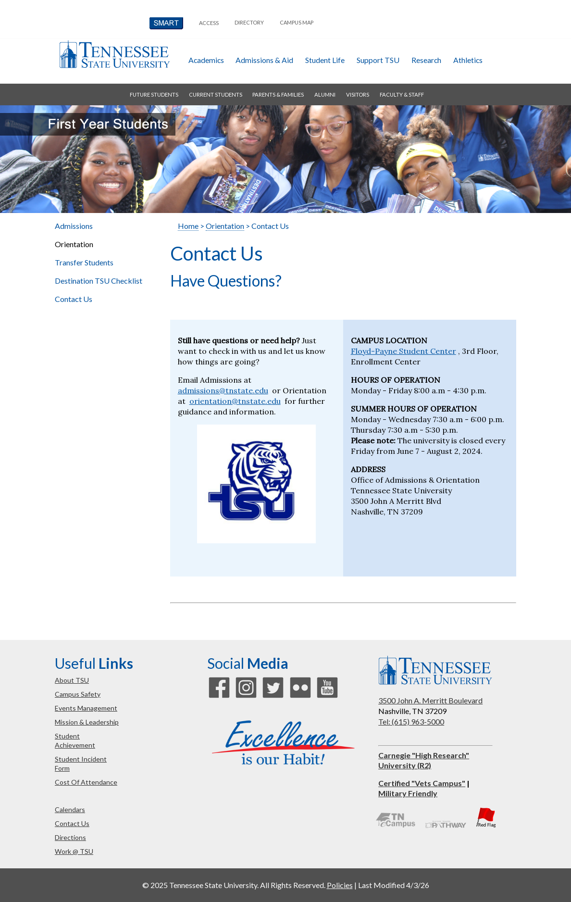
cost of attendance (86, 782)
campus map (296, 22)
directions (70, 837)
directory (249, 22)
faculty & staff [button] (402, 94)
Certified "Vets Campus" (421, 783)
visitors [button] (357, 94)
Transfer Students (84, 262)
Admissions (74, 225)
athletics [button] (468, 59)
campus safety (77, 694)
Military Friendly (407, 793)
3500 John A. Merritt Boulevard (430, 700)
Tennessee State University (114, 54)
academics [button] (206, 59)
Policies (340, 884)
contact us (72, 823)
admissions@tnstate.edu (223, 390)
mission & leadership (87, 722)
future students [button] (154, 94)
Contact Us (73, 298)
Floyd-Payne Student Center (403, 351)
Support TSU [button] (378, 59)
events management (86, 708)
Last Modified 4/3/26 (393, 884)
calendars (70, 809)
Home (188, 225)
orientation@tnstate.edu (235, 401)
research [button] (426, 59)
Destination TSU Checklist (98, 280)
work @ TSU (74, 851)
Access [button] (209, 23)
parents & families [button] (278, 94)
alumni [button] (324, 94)
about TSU (72, 680)
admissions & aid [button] (264, 59)
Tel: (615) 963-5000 (411, 721)
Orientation (225, 225)
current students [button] (215, 94)
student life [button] (325, 59)
